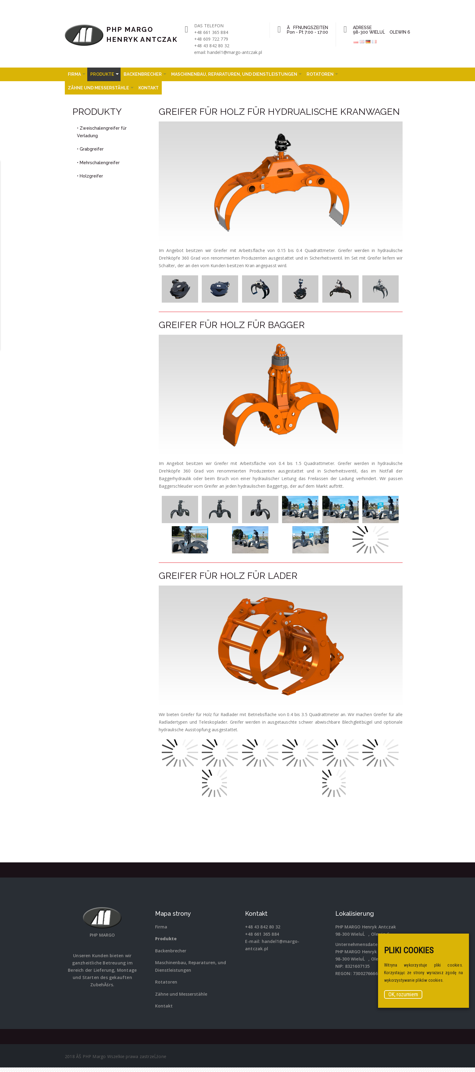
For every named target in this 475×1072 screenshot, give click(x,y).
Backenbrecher (143, 74)
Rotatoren (320, 74)
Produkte (102, 74)
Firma (74, 74)
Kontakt (148, 87)
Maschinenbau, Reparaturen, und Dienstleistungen (234, 74)
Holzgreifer (91, 176)
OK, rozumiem (403, 994)
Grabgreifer (92, 149)
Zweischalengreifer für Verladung (102, 132)
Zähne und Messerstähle (98, 87)
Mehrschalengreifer (100, 162)
